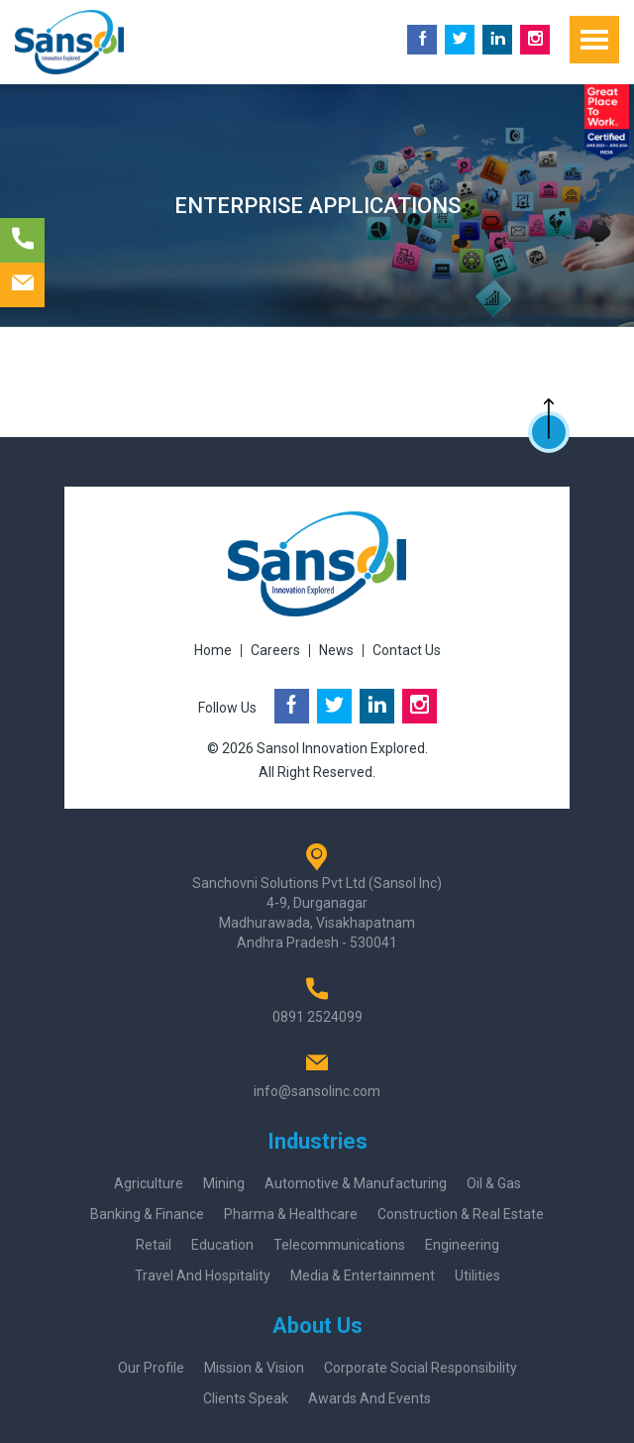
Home (213, 650)
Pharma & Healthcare (291, 1214)
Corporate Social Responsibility (420, 1368)
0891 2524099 (317, 1017)
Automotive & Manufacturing (355, 1183)
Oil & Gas (494, 1183)
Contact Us (406, 650)
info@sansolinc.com (317, 1091)
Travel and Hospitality (202, 1275)
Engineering (462, 1245)
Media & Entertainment (362, 1275)
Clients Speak (245, 1398)
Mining (224, 1183)
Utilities (477, 1275)
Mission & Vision (254, 1368)
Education (222, 1245)
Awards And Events (369, 1398)
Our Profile (151, 1368)
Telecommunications (339, 1245)
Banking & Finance (147, 1214)
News (336, 650)
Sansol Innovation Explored (341, 748)
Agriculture (148, 1183)
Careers (275, 650)
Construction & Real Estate (460, 1214)
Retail (153, 1245)
